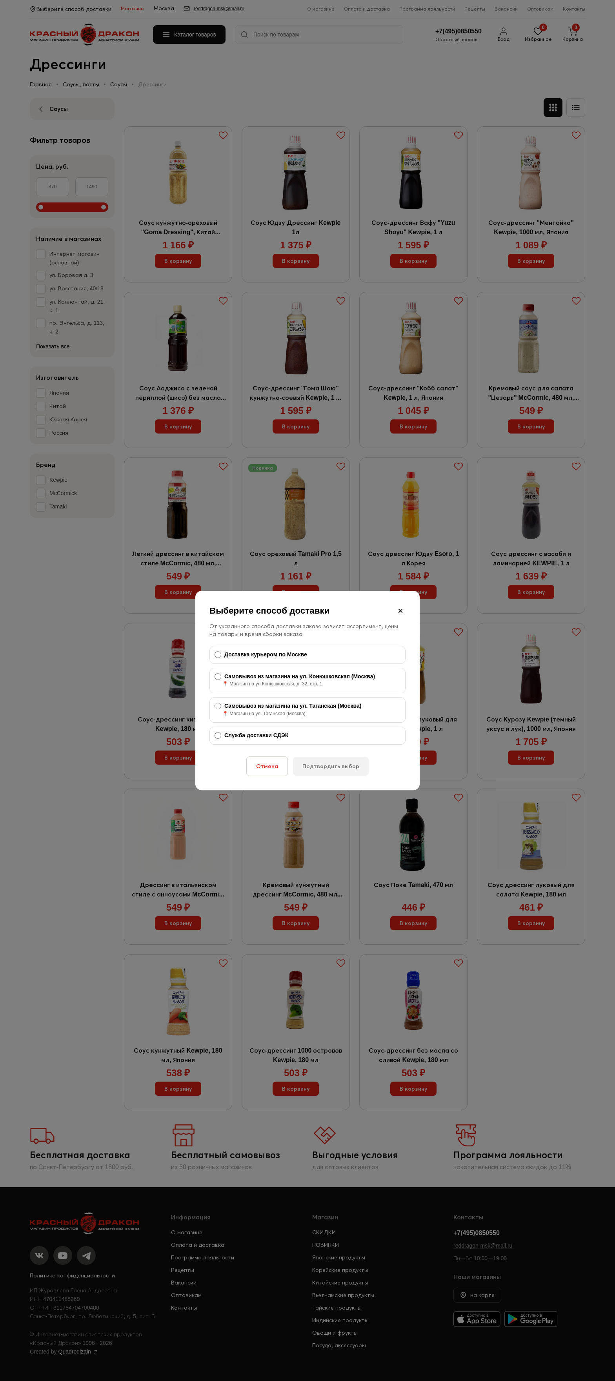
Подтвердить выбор (330, 766)
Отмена (267, 766)
